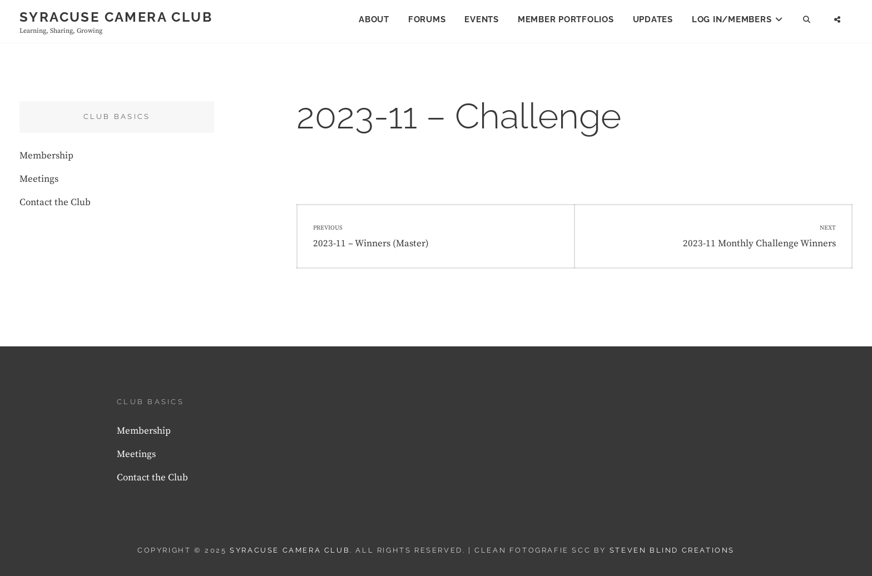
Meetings (38, 179)
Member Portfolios (566, 19)
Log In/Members (732, 19)
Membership (46, 156)
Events (481, 19)
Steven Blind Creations (672, 550)
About (374, 19)
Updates (653, 19)
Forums (427, 19)
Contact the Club (55, 202)
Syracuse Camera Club (115, 17)
